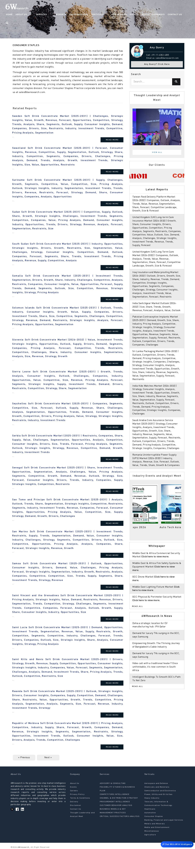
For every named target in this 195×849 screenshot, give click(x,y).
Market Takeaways (149, 14)
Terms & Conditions (80, 798)
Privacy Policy (77, 794)
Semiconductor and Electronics (160, 791)
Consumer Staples (153, 816)
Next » (48, 757)
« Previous (24, 757)
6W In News (116, 14)
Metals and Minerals (154, 824)
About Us (36, 14)
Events (130, 14)
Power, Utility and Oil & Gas (158, 794)
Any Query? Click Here (157, 64)
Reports (64, 14)
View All (157, 152)
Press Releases (81, 14)
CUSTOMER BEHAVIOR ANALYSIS (116, 805)
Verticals (100, 14)
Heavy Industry (152, 798)
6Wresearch (23, 847)
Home (24, 14)
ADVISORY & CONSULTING (113, 783)
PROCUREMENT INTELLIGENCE (115, 802)
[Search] (176, 81)
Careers (74, 791)
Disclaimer (75, 805)
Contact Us (171, 14)
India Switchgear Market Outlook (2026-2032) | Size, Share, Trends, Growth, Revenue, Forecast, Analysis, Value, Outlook (156, 310)
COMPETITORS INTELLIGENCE (114, 794)
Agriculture (150, 835)
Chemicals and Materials (157, 787)
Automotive (150, 813)
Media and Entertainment (157, 827)
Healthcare (149, 809)
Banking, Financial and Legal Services (163, 820)
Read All (137, 613)
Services (50, 14)
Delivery (74, 802)
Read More (112, 140)
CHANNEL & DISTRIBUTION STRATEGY (119, 798)
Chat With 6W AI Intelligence (176, 843)
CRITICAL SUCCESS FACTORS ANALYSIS (120, 816)
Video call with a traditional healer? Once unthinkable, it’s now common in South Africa (155, 674)
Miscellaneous (151, 831)
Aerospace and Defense (156, 783)
